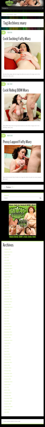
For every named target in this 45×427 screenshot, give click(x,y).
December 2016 (8, 265)
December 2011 (8, 362)
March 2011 (7, 365)
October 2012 (7, 337)
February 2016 (7, 293)
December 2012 (8, 332)
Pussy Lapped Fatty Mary (17, 142)
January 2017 (7, 263)
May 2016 (6, 285)
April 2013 (6, 321)
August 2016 (7, 277)
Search (6, 195)
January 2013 (7, 329)
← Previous (7, 187)
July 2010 (6, 387)
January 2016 (7, 296)
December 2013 (8, 299)
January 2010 (7, 395)
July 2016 (6, 279)
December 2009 (8, 398)
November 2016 (8, 268)
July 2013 (6, 312)
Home (4, 14)
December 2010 (8, 373)
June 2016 (6, 282)
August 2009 (7, 409)
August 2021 (7, 254)
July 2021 (6, 257)
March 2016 (7, 290)
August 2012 (7, 343)
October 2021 (7, 249)
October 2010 (7, 379)
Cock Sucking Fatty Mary (17, 39)
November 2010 (8, 376)
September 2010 (8, 381)
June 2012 (6, 348)
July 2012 (6, 346)
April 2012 (6, 351)
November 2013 (8, 301)
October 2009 (7, 404)
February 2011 (7, 368)
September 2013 (8, 307)
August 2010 (7, 384)
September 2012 (8, 340)
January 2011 (7, 370)
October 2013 (7, 304)
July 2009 (6, 412)
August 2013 (7, 310)
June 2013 (6, 315)
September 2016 (8, 274)
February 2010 (7, 392)
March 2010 (7, 390)
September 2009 (8, 406)
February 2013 (7, 326)
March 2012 (7, 354)
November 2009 (8, 401)
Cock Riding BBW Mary (16, 90)
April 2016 (6, 288)
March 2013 (7, 323)
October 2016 (7, 271)
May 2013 (6, 318)
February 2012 (7, 357)
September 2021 (8, 252)
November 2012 (8, 335)
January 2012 (7, 359)
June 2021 (6, 260)
